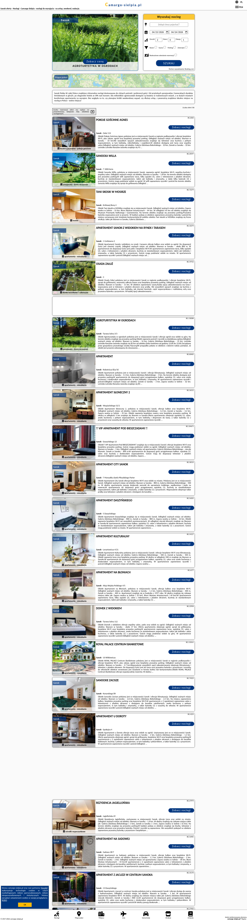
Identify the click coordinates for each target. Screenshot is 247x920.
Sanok (56, 122)
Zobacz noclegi (181, 127)
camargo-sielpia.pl (123, 5)
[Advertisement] (123, 774)
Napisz (244, 919)
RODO (4, 900)
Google (44, 888)
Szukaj (169, 63)
